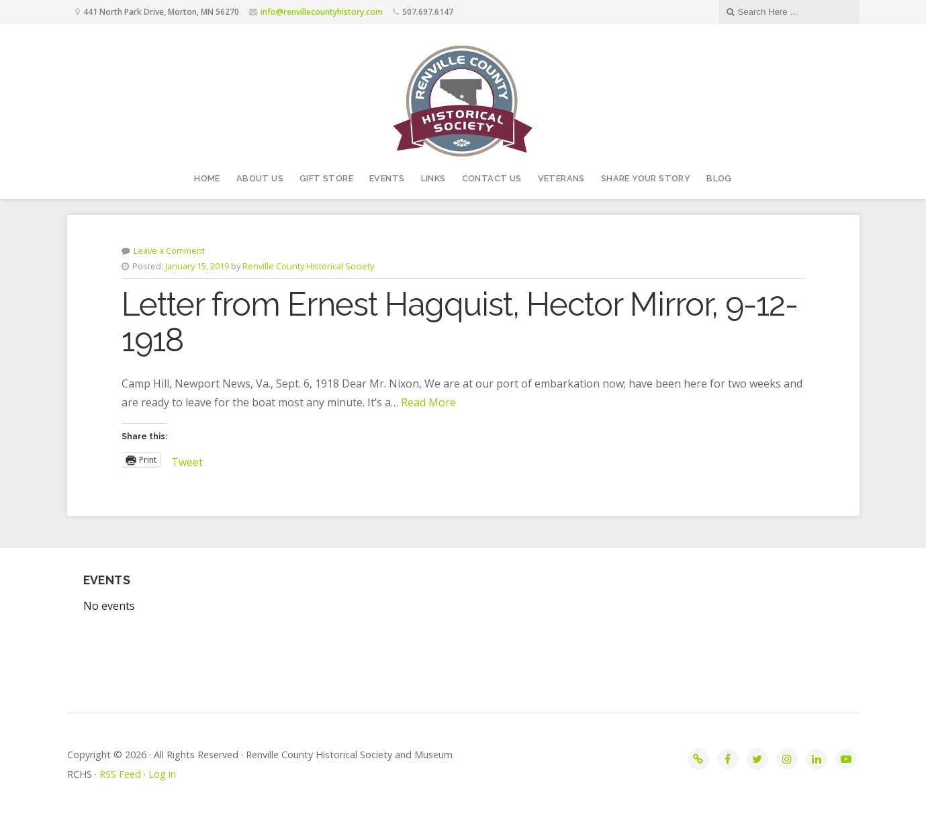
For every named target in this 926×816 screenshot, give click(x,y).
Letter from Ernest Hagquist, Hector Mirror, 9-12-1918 (460, 322)
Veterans (561, 178)
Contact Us (492, 178)
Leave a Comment (169, 250)
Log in (162, 774)
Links (433, 178)
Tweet (187, 460)
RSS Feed (120, 774)
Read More (428, 402)
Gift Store (326, 178)
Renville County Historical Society (308, 266)
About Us (259, 178)
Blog (719, 178)
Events (386, 178)
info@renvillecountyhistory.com (322, 11)
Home (207, 178)
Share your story (645, 178)
